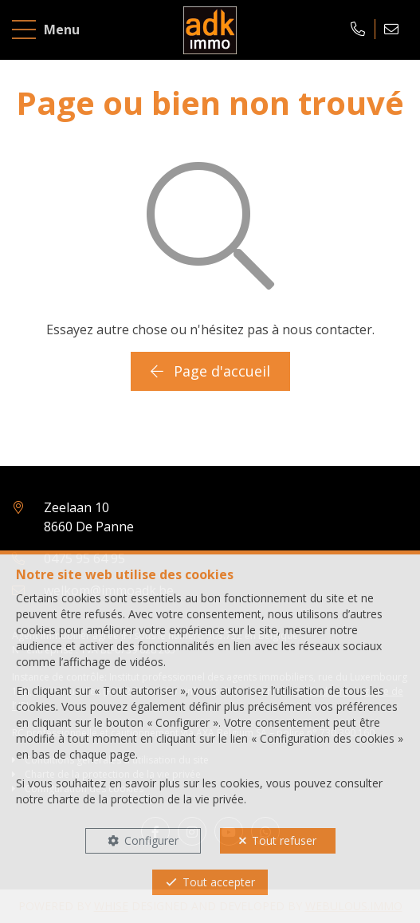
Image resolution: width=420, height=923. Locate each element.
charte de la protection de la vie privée (145, 799)
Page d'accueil (210, 371)
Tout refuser (284, 840)
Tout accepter (219, 881)
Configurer (151, 840)
